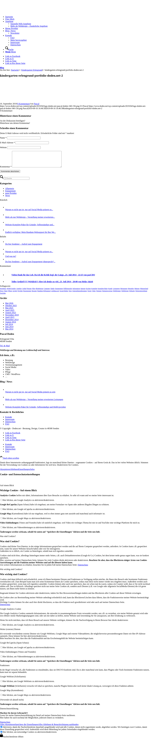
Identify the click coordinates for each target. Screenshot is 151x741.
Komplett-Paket (103, 292)
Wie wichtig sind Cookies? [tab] (11, 572)
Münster (137, 292)
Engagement (10, 194)
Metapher (131, 292)
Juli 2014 (9, 327)
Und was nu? (10, 259)
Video (94, 294)
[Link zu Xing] (10, 61)
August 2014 (10, 325)
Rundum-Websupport (44, 294)
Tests (70, 294)
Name (3, 138)
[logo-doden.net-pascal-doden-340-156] (19, 12)
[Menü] (10, 52)
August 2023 (10, 316)
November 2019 (12, 318)
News (7, 199)
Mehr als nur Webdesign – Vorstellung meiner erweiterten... (30, 220)
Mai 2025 (9, 311)
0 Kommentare (23, 104)
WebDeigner (117, 294)
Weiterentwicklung (141, 294)
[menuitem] (78, 17)
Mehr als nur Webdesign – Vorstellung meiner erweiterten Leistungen (34, 402)
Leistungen (116, 292)
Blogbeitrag (39, 292)
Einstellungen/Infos (26, 472)
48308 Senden (11, 292)
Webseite (132, 294)
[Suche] (9, 49)
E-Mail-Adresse (7, 142)
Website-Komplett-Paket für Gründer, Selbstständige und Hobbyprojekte (35, 410)
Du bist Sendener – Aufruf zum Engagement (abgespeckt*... (30, 265)
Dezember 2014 (11, 323)
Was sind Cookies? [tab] (8, 539)
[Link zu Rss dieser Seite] (15, 63)
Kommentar (5, 170)
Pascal (36, 104)
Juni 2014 (9, 330)
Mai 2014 (9, 332)
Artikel (24, 292)
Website (3, 147)
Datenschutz (10, 425)
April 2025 (9, 313)
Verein (89, 294)
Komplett (94, 292)
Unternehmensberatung (79, 294)
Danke (53, 292)
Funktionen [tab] (5, 668)
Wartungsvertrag (107, 294)
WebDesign (125, 294)
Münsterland (144, 292)
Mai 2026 (9, 306)
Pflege (10, 294)
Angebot (19, 292)
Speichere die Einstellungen (26, 727)
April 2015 (9, 320)
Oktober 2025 (11, 309)
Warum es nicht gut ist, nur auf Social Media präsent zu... (29, 213)
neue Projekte (11, 196)
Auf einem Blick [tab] (7, 488)
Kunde (110, 292)
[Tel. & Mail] (5, 349)
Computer (47, 292)
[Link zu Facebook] (12, 56)
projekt (15, 294)
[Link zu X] (9, 58)
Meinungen (123, 292)
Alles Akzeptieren (7, 727)
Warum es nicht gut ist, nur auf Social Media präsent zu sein (30, 395)
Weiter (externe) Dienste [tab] (10, 632)
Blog (2, 68)
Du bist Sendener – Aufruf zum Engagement (23, 247)
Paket (6, 294)
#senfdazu (3, 292)
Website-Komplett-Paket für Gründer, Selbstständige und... (29, 228)
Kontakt (8, 420)
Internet (83, 292)
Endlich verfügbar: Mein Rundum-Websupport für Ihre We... (30, 235)
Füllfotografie (67, 292)
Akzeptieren (5, 472)
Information (76, 292)
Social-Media (64, 294)
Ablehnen (14, 472)
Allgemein (9, 192)
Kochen (88, 292)
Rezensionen (27, 294)
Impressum (9, 422)
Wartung (99, 294)
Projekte (20, 294)
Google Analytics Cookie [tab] (10, 612)
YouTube (3, 296)
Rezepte (34, 294)
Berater (29, 292)
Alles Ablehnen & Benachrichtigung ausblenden (58, 727)
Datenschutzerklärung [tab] (9, 712)
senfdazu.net (55, 294)
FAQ (7, 427)
